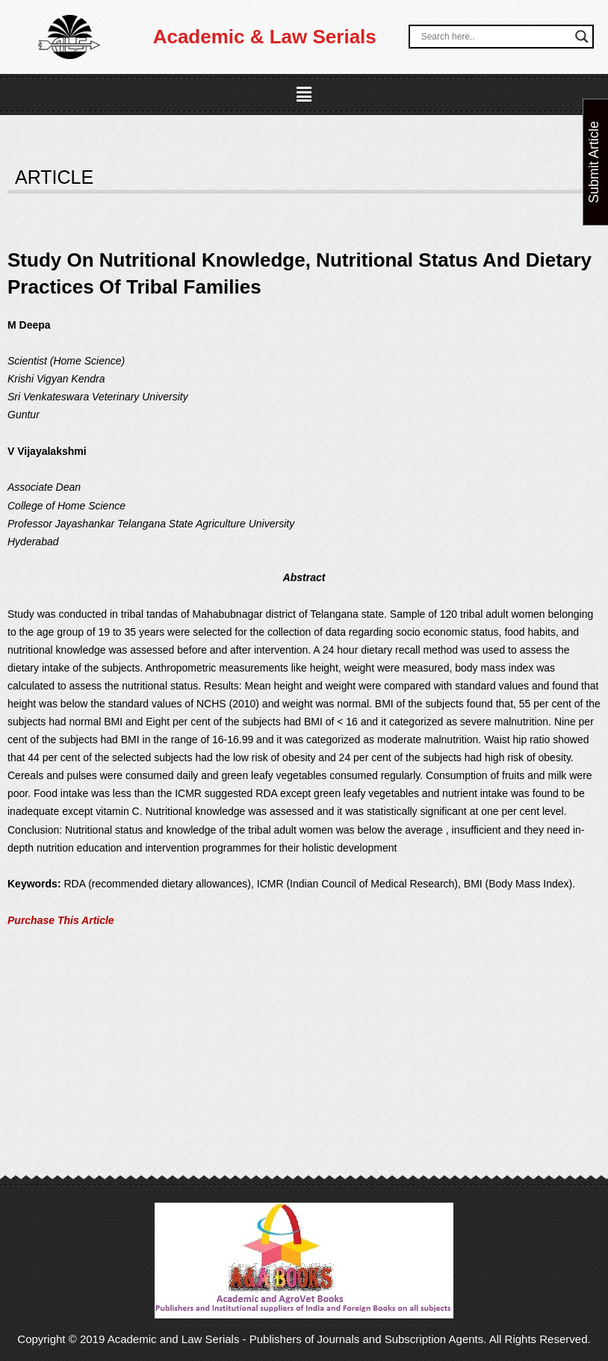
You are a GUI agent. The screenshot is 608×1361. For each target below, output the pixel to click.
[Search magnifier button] (581, 36)
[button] (304, 95)
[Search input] (494, 36)
